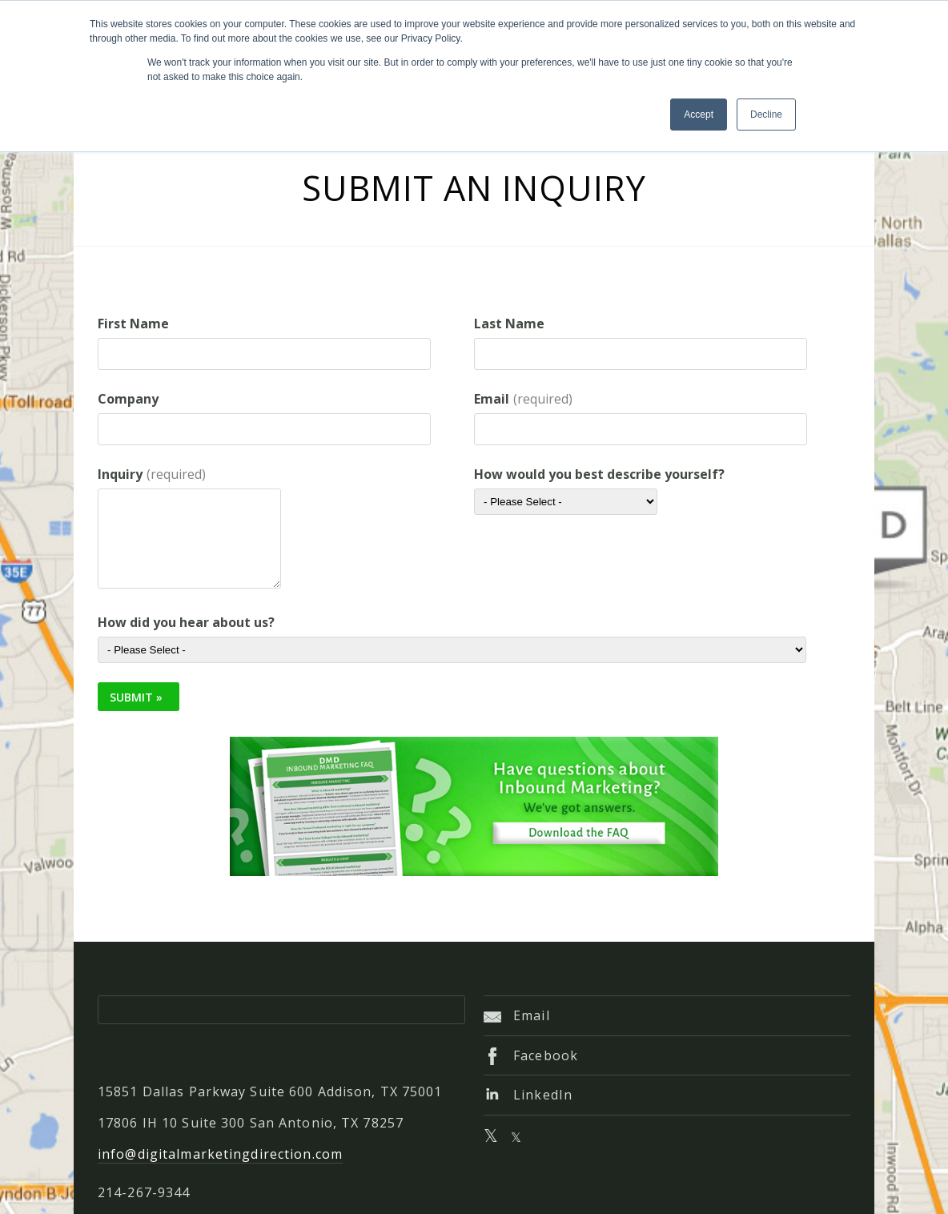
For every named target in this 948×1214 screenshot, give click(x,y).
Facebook (531, 1055)
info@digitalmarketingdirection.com (220, 1154)
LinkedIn (528, 1094)
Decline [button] (766, 114)
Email (517, 1015)
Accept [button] (698, 114)
